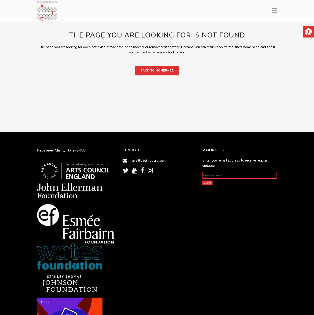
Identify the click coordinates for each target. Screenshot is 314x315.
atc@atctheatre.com (149, 160)
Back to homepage (157, 71)
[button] (308, 31)
